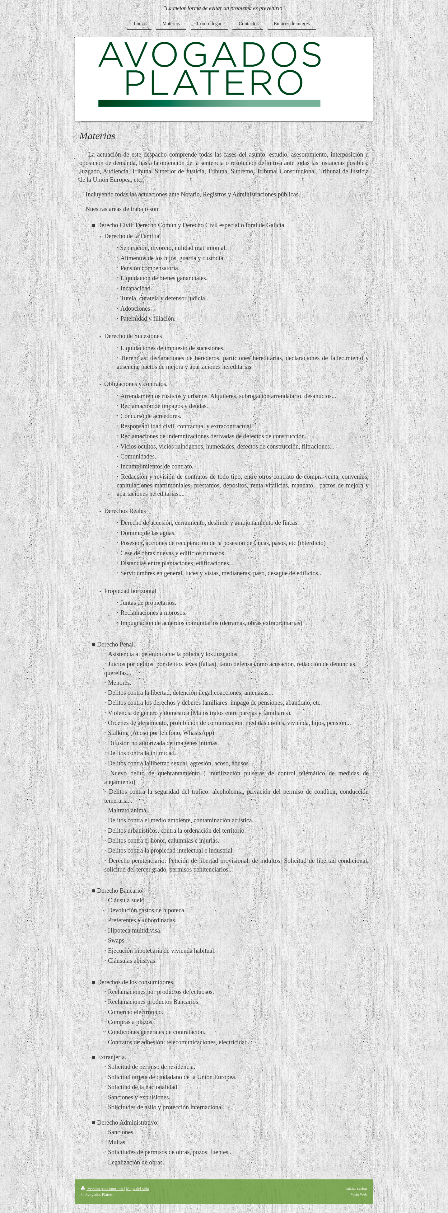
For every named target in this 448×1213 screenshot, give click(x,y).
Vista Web (359, 1194)
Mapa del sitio (137, 1188)
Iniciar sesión (356, 1188)
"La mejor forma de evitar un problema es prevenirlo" (224, 8)
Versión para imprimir (102, 1188)
